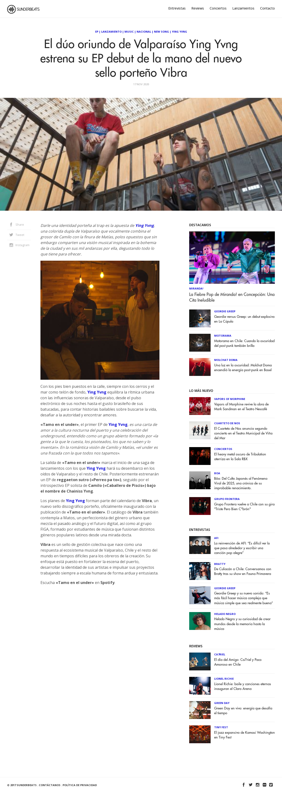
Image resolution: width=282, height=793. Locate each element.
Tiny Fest (221, 727)
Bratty (219, 564)
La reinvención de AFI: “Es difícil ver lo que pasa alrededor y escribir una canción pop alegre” (242, 548)
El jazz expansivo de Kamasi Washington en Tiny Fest (244, 735)
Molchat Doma (225, 360)
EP (96, 31)
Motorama (222, 335)
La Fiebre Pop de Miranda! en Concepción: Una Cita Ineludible (232, 297)
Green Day (221, 703)
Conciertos (218, 8)
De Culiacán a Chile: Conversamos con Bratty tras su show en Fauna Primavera (242, 571)
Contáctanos (49, 785)
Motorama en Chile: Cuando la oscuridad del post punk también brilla (244, 343)
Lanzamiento (111, 31)
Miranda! (196, 288)
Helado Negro (225, 614)
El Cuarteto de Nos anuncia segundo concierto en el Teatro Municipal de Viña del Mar (243, 433)
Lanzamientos (243, 8)
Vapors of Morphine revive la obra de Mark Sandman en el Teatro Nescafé (241, 407)
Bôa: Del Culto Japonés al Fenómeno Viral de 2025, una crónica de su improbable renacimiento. (240, 483)
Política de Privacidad (80, 785)
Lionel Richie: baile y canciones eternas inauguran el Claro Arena (242, 686)
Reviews (197, 8)
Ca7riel (219, 654)
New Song (161, 31)
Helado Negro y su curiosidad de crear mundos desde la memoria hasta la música (242, 623)
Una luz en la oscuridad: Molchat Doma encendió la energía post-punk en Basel (243, 368)
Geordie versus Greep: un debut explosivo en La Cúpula (244, 319)
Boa (217, 473)
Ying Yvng (179, 31)
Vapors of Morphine (229, 399)
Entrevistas (177, 8)
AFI (216, 538)
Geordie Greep (224, 311)
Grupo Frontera (227, 499)
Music (129, 31)
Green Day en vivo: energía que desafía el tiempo (243, 711)
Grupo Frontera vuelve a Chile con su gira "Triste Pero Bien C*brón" (244, 507)
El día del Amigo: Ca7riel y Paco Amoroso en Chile (238, 662)
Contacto (267, 8)
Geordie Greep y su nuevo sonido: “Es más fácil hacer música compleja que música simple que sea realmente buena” (243, 598)
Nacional (144, 31)
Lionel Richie (224, 678)
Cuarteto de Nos (227, 423)
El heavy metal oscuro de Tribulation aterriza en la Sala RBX (240, 457)
